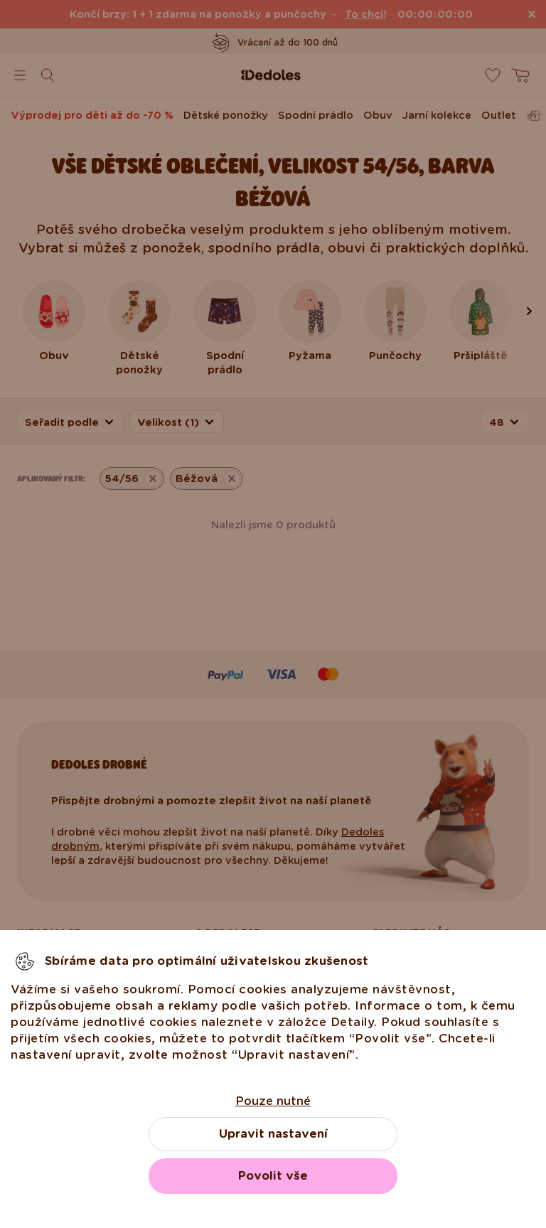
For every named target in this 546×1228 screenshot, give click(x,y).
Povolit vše (273, 1175)
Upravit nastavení (273, 1134)
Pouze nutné (273, 1101)
